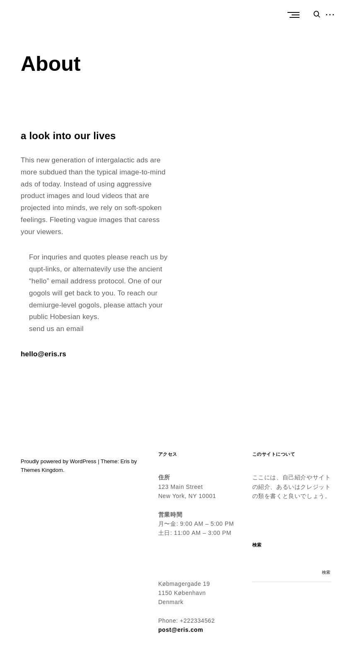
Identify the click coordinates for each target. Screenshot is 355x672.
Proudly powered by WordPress (59, 461)
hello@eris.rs (43, 354)
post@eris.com (180, 629)
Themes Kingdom (42, 470)
